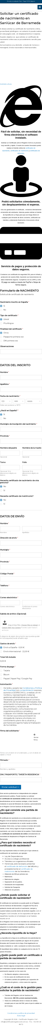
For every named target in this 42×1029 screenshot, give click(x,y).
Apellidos (5, 384)
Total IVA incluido (8, 657)
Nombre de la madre (31, 448)
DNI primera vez (10, 341)
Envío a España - (13, 647)
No (4, 310)
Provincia (5, 436)
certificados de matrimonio (19, 151)
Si (4, 306)
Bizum (6, 675)
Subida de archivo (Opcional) (13, 614)
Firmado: (4, 760)
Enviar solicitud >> (10, 787)
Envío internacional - (16, 651)
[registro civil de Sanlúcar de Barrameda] (17, 66)
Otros (6, 333)
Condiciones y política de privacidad (21, 1013)
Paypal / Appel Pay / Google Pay (17, 679)
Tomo (3, 462)
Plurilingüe (8, 323)
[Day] (6, 401)
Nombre (4, 372)
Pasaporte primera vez (13, 337)
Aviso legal (21, 1016)
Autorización (6, 684)
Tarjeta (6, 670)
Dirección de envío (9, 538)
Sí (4, 490)
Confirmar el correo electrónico (29, 607)
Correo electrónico (7, 607)
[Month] (19, 401)
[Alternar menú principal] (40, 7)
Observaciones (7, 346)
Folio (24, 462)
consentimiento (27, 690)
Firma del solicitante (10, 731)
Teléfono (4, 586)
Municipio (5, 550)
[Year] (34, 401)
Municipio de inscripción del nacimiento (18, 424)
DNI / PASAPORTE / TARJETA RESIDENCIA (20, 774)
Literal (6, 319)
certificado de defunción (17, 866)
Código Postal (7, 574)
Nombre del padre (8, 448)
